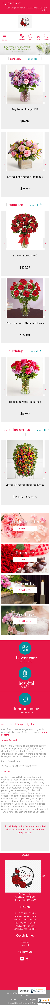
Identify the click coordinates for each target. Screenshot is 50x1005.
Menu (4, 40)
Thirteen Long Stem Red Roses (25, 323)
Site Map (36, 1003)
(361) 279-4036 (14, 3)
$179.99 (25, 267)
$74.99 (25, 189)
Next (46, 97)
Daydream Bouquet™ (25, 109)
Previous (4, 97)
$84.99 (25, 121)
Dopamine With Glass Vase (25, 401)
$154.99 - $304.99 (25, 497)
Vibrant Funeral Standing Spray (25, 484)
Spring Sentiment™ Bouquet (25, 176)
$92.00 (25, 335)
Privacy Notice (32, 999)
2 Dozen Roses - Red (25, 255)
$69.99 (25, 414)
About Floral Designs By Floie (18, 724)
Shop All (32, 58)
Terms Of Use (17, 999)
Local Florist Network (19, 1003)
